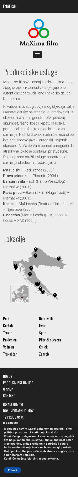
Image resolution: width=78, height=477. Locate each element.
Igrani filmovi (13, 404)
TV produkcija (13, 417)
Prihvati (12, 470)
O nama (8, 389)
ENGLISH (9, 6)
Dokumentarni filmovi (18, 411)
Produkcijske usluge (18, 382)
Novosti (9, 376)
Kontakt (9, 395)
